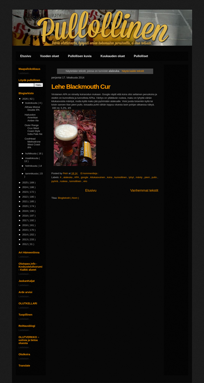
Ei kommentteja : (89, 173)
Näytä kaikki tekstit (133, 70)
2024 (25, 187)
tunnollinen (75, 181)
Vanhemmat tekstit (144, 190)
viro (85, 181)
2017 (25, 220)
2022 (25, 196)
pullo (155, 177)
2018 (25, 215)
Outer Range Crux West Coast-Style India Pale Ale (33, 129)
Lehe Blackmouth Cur (80, 86)
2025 (25, 182)
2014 (25, 234)
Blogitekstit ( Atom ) (68, 197)
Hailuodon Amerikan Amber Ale (32, 117)
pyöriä (55, 181)
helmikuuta (31, 165)
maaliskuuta (32, 158)
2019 (25, 211)
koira (110, 177)
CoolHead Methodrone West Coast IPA (32, 143)
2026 (25, 98)
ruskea (64, 181)
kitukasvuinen (98, 177)
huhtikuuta (31, 153)
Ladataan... (25, 73)
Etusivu (25, 56)
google (85, 177)
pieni (147, 177)
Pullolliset (141, 56)
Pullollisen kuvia (80, 56)
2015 (25, 229)
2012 (25, 244)
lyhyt (131, 177)
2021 (25, 201)
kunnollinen (120, 177)
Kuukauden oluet (112, 56)
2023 (25, 191)
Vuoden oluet (49, 56)
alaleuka (68, 177)
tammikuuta (32, 173)
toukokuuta (31, 103)
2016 (25, 225)
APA (77, 177)
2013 (25, 239)
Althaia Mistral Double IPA (32, 108)
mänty (139, 177)
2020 (25, 206)
